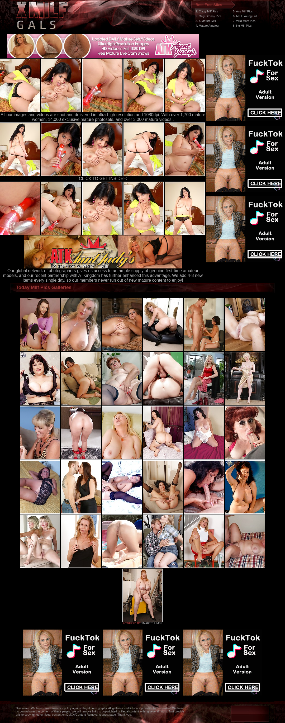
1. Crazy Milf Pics (207, 11)
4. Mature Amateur (208, 25)
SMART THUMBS (151, 623)
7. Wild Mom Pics (244, 20)
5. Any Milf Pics (243, 11)
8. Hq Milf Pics (242, 25)
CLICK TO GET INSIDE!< (103, 178)
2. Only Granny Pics (208, 16)
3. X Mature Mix (206, 20)
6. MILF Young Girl (245, 16)
